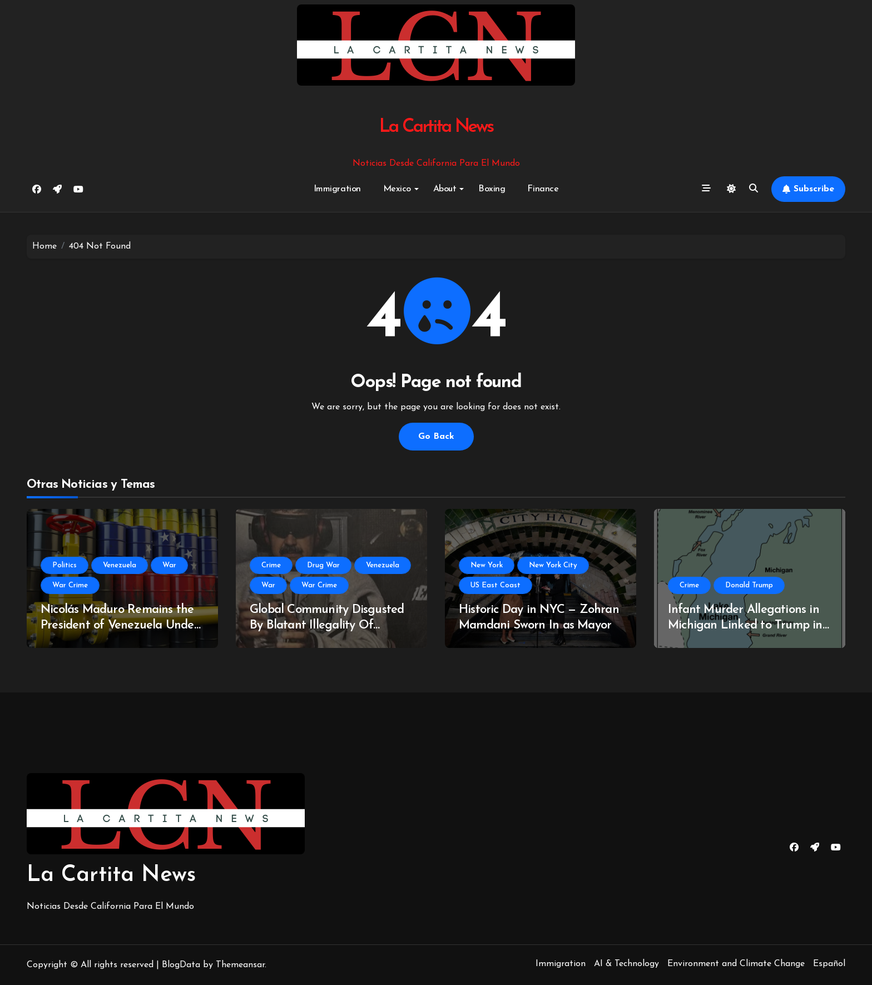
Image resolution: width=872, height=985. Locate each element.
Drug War (323, 565)
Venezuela (119, 565)
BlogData (181, 965)
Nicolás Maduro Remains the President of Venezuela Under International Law (120, 625)
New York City (553, 565)
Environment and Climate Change (736, 963)
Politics (64, 565)
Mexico (401, 189)
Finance (542, 189)
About (448, 189)
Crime (271, 565)
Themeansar (240, 965)
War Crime (70, 585)
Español (829, 963)
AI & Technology (626, 963)
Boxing (491, 189)
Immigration (337, 189)
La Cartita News (436, 127)
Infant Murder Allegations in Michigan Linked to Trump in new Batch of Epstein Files (745, 625)
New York (486, 565)
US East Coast (495, 585)
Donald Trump (749, 585)
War (169, 565)
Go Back (436, 436)
